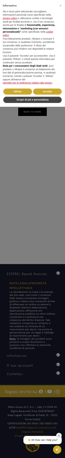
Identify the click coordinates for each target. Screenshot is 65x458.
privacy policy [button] (10, 18)
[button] (60, 5)
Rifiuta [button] (17, 91)
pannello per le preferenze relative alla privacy (27, 82)
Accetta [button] (47, 91)
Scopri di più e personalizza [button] (32, 99)
